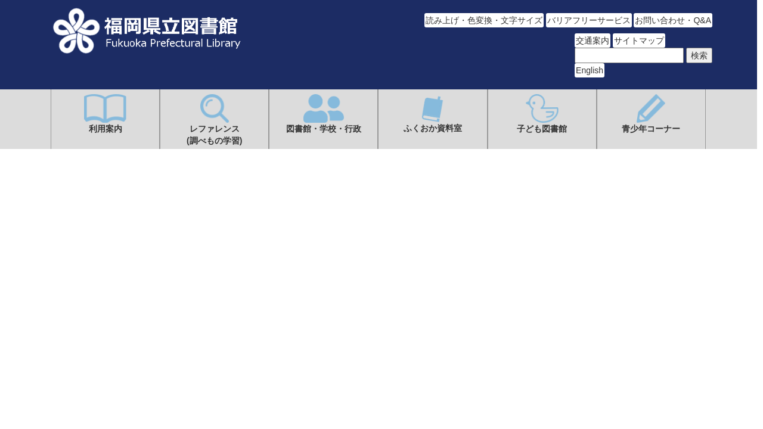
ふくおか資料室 (433, 113)
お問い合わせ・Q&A (673, 20)
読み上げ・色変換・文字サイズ (484, 20)
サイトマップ (639, 40)
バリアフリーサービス (589, 20)
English (589, 70)
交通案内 (592, 40)
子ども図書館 (542, 113)
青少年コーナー (651, 113)
